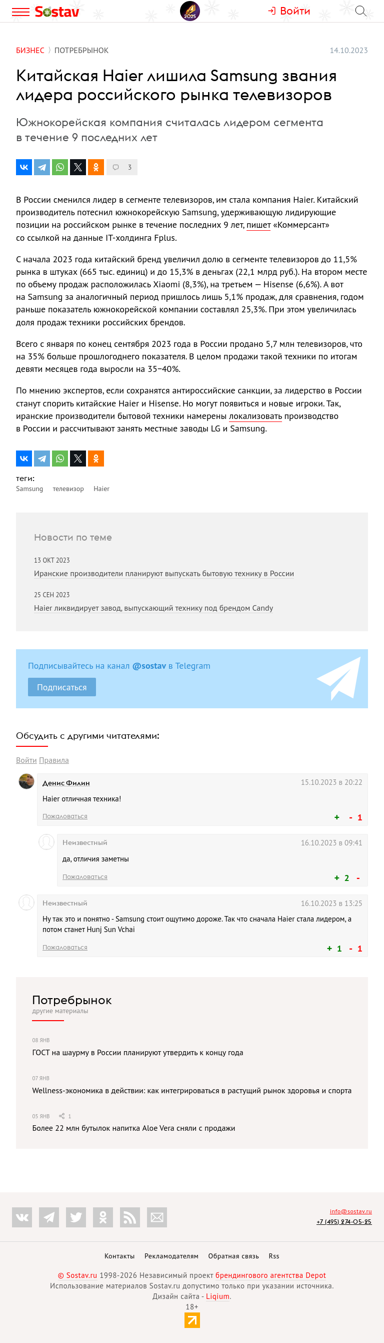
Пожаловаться (65, 816)
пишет (258, 224)
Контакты (119, 1255)
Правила (54, 760)
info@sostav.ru (351, 1211)
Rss (274, 1255)
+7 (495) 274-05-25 (344, 1221)
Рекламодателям (171, 1255)
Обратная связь (234, 1255)
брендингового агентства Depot (271, 1275)
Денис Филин (66, 782)
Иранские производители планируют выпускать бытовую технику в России (164, 573)
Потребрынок (72, 999)
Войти (26, 760)
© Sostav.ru (78, 1275)
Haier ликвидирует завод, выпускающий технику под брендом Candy (153, 608)
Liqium (218, 1296)
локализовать (255, 415)
